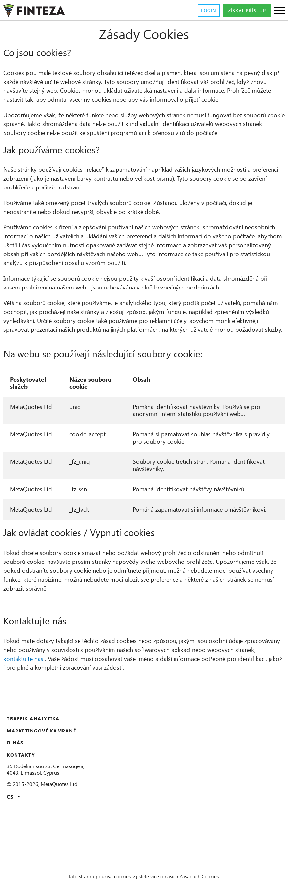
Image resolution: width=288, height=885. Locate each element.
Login (199, 10)
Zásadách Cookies (207, 876)
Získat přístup (243, 10)
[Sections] (279, 11)
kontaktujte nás (85, 717)
